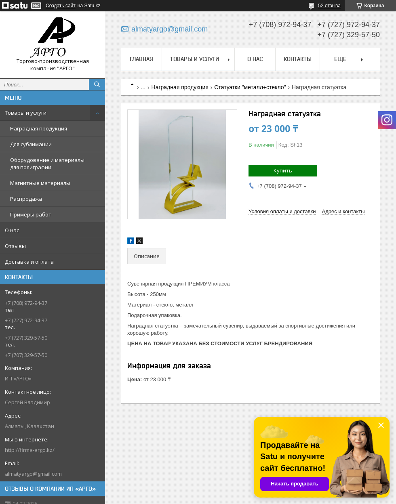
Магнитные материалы (40, 183)
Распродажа (26, 198)
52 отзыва (329, 5)
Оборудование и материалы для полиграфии (47, 163)
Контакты (298, 59)
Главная (141, 59)
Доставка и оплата (29, 261)
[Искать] (97, 84)
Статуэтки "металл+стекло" (250, 87)
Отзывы (15, 246)
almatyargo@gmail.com (33, 473)
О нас (12, 230)
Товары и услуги (25, 112)
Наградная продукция (38, 128)
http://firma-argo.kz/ (30, 450)
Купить (283, 170)
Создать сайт (61, 5)
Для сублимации (31, 144)
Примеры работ (30, 214)
